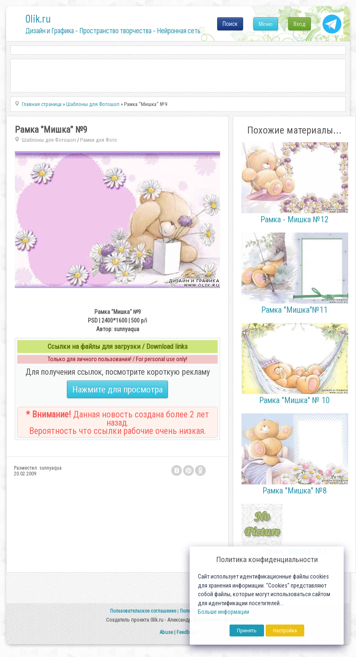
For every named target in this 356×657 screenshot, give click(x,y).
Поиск (230, 24)
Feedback (187, 632)
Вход (299, 24)
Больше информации (223, 612)
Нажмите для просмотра (117, 389)
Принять (247, 630)
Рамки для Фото (98, 140)
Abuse (166, 632)
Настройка (285, 630)
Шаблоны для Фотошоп (49, 140)
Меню (266, 24)
